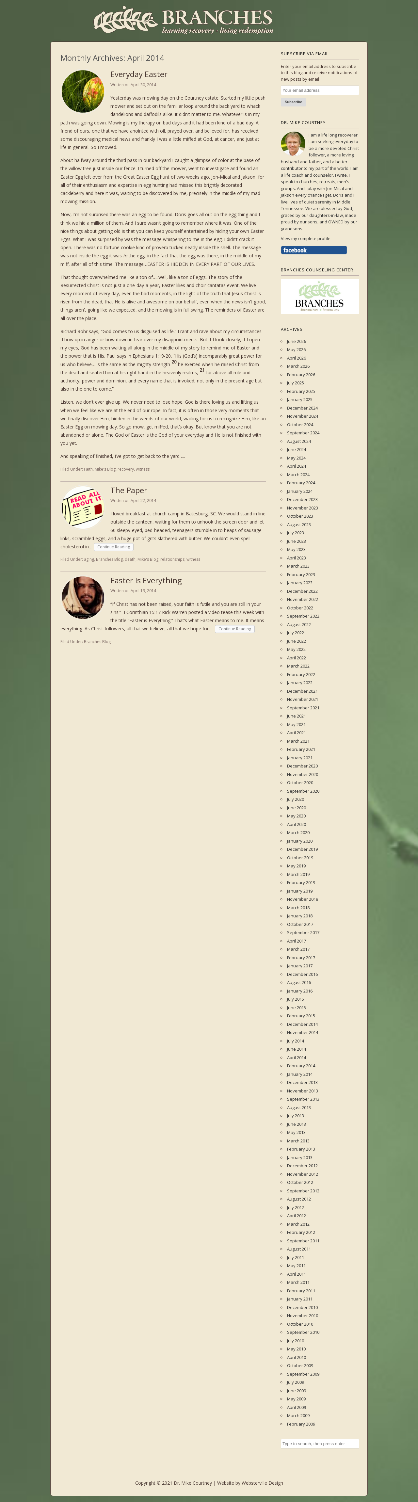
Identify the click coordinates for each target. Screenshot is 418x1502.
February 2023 (301, 574)
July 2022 (295, 633)
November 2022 (302, 599)
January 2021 (300, 758)
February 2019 (301, 882)
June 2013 (296, 1124)
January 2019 (300, 891)
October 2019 (300, 858)
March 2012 (298, 1224)
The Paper (128, 490)
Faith (88, 469)
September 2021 (303, 708)
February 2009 (301, 1424)
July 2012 (295, 1207)
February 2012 (301, 1232)
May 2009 (296, 1399)
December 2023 (302, 499)
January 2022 (300, 683)
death (130, 559)
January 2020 (300, 841)
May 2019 (296, 866)
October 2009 (300, 1365)
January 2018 (300, 916)
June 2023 (296, 541)
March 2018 (298, 908)
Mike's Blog (105, 469)
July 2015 (295, 999)
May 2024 (296, 458)
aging (89, 559)
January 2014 (300, 1074)
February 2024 (301, 483)
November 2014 (302, 1032)
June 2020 (296, 808)
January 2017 (300, 966)
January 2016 (300, 991)
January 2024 (300, 491)
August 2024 (299, 441)
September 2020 (303, 791)
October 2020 (300, 782)
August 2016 (299, 982)
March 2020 (298, 832)
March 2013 (298, 1141)
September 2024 (303, 433)
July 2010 (295, 1341)
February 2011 (301, 1291)
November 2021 (302, 699)
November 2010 (302, 1315)
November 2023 (302, 508)
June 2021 (296, 716)
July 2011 (295, 1257)
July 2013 (295, 1116)
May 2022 (296, 649)
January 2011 (300, 1299)
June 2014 (296, 1049)
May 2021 (296, 724)
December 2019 (302, 849)
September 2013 (303, 1099)
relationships (172, 559)
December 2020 (302, 766)
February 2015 (301, 1016)
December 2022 (302, 591)
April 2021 (296, 732)
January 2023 (300, 583)
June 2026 (296, 341)
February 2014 (301, 1066)
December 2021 (302, 691)
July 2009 (295, 1382)
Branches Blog (109, 559)
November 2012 (302, 1174)
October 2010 (300, 1324)
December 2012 (302, 1166)
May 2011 (296, 1265)
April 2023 (296, 558)
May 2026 (296, 349)
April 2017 (296, 941)
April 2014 (296, 1057)
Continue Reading (113, 547)
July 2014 (295, 1041)
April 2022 (296, 658)
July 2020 (295, 799)
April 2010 (296, 1357)
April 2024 (296, 466)
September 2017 (303, 932)
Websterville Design (262, 1483)
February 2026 (301, 375)
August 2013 (299, 1107)
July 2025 (295, 383)
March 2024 (298, 474)
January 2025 (300, 399)
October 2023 (300, 516)
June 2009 (296, 1391)
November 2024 (302, 416)
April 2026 (296, 358)
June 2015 (296, 1007)
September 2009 (303, 1374)
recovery (126, 469)
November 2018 (302, 899)
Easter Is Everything (146, 580)
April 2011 (296, 1274)
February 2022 (301, 674)
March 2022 (298, 666)
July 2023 (295, 533)
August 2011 (299, 1249)
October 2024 (300, 425)
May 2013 (296, 1132)
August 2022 (299, 624)
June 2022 (296, 641)
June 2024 (296, 449)
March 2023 (298, 566)
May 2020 (296, 816)
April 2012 (296, 1216)
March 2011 (298, 1282)
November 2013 (302, 1091)
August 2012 (299, 1199)
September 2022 (303, 616)
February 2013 (301, 1149)
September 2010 (303, 1332)
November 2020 (302, 774)
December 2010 (302, 1307)
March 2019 (298, 874)
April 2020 (296, 824)
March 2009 (298, 1415)
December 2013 (302, 1082)
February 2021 (301, 749)
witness (143, 469)
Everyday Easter (139, 74)
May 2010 (296, 1349)
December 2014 (302, 1024)
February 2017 (301, 958)
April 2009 (296, 1407)
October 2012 (300, 1182)
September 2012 (303, 1191)
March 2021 (298, 741)
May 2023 (296, 549)
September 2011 (303, 1241)
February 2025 (301, 391)
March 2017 (298, 949)
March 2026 (298, 366)
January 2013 (300, 1157)
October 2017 (300, 924)
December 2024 (302, 408)
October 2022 (300, 608)
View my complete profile (305, 238)
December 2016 (302, 974)
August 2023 (299, 524)
